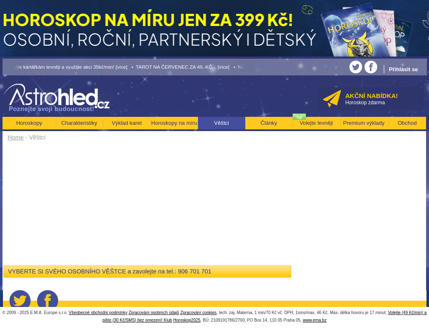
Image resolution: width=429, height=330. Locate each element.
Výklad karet (127, 123)
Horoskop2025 (186, 320)
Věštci (221, 123)
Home (15, 137)
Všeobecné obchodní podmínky (98, 312)
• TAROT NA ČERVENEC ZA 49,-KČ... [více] (180, 67)
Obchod (407, 123)
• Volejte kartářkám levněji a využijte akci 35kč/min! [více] (65, 67)
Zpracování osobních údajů (153, 312)
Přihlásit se (403, 69)
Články (268, 123)
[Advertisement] (150, 206)
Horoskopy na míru (174, 123)
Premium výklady (364, 123)
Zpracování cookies (198, 312)
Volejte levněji (316, 123)
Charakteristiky (79, 123)
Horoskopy (29, 123)
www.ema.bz (314, 320)
